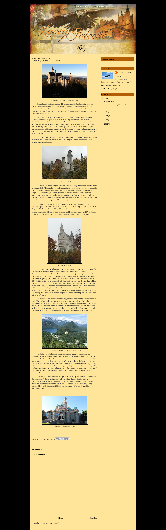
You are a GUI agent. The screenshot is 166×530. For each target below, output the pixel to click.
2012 (106, 124)
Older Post (93, 518)
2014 (106, 116)
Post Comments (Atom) (50, 523)
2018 (106, 99)
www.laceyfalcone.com (109, 63)
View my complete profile (110, 88)
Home (60, 518)
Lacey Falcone (43, 439)
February (109, 102)
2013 (106, 120)
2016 (106, 112)
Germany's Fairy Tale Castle (116, 105)
